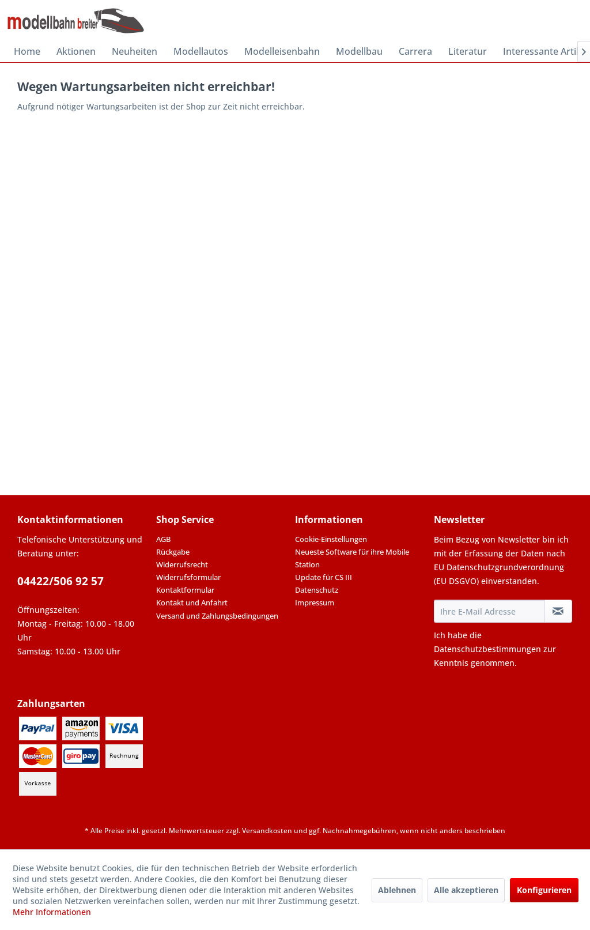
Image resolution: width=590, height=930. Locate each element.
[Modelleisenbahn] (282, 51)
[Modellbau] (359, 51)
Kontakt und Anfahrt (192, 602)
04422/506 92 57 (60, 581)
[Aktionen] (76, 51)
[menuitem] (27, 51)
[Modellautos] (200, 51)
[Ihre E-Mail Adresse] (489, 611)
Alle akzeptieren (466, 889)
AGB (163, 539)
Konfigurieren (544, 889)
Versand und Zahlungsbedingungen (217, 616)
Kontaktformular (185, 590)
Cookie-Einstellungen (331, 539)
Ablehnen (397, 889)
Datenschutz (316, 590)
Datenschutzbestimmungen (487, 648)
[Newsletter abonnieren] (558, 611)
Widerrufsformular (188, 577)
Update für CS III (323, 577)
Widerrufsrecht (182, 564)
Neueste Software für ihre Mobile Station (352, 558)
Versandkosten (267, 830)
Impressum (314, 602)
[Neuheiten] (134, 51)
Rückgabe (173, 552)
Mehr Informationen (52, 911)
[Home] (27, 51)
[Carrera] (415, 51)
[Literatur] (467, 51)
